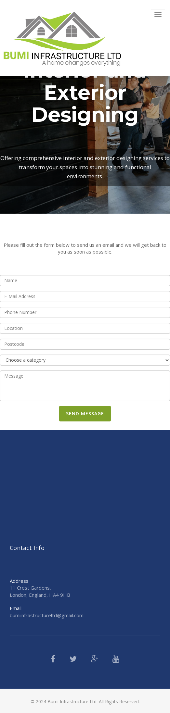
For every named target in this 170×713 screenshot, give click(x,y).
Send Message (85, 413)
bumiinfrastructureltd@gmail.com (47, 615)
